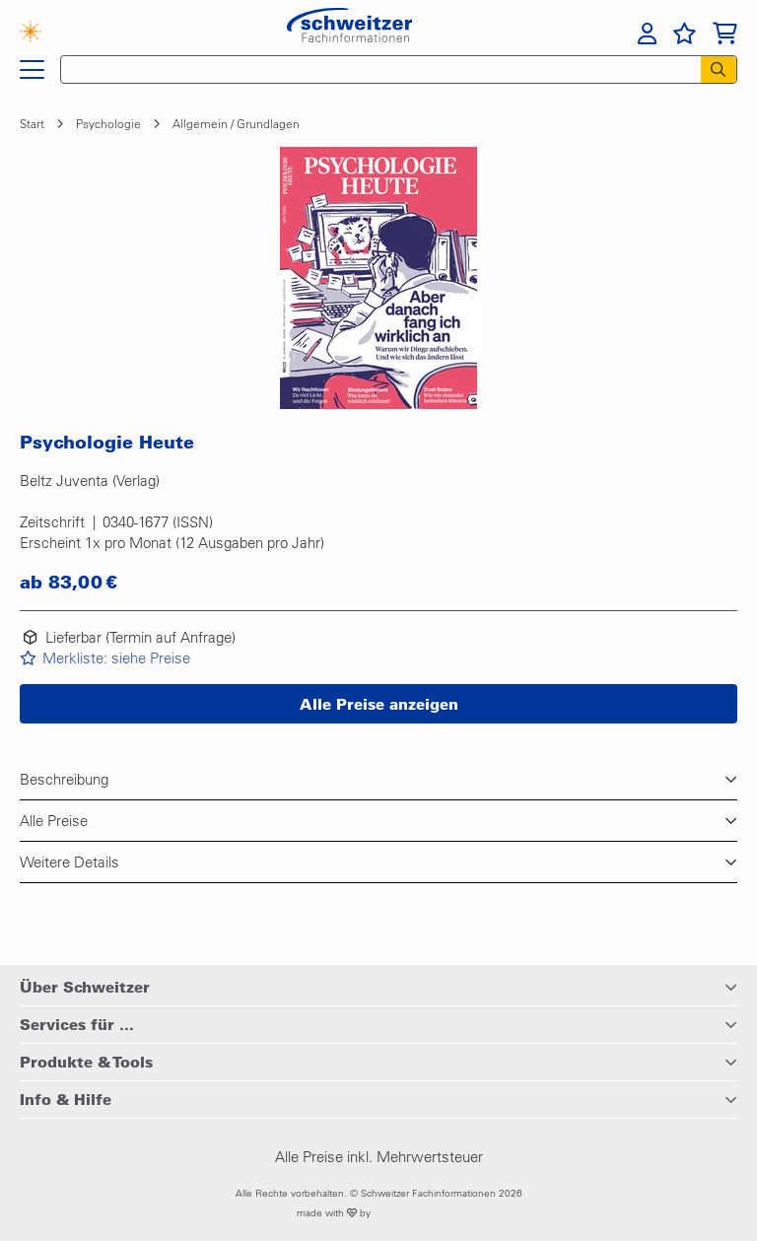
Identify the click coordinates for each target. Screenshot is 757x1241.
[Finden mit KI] (40, 34)
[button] (378, 278)
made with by (379, 1213)
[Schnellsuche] (375, 69)
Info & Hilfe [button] (65, 1099)
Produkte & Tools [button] (86, 1061)
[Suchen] (718, 69)
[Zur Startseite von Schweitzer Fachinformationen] (349, 31)
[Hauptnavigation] (32, 70)
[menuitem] (647, 33)
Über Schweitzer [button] (85, 987)
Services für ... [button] (77, 1024)
